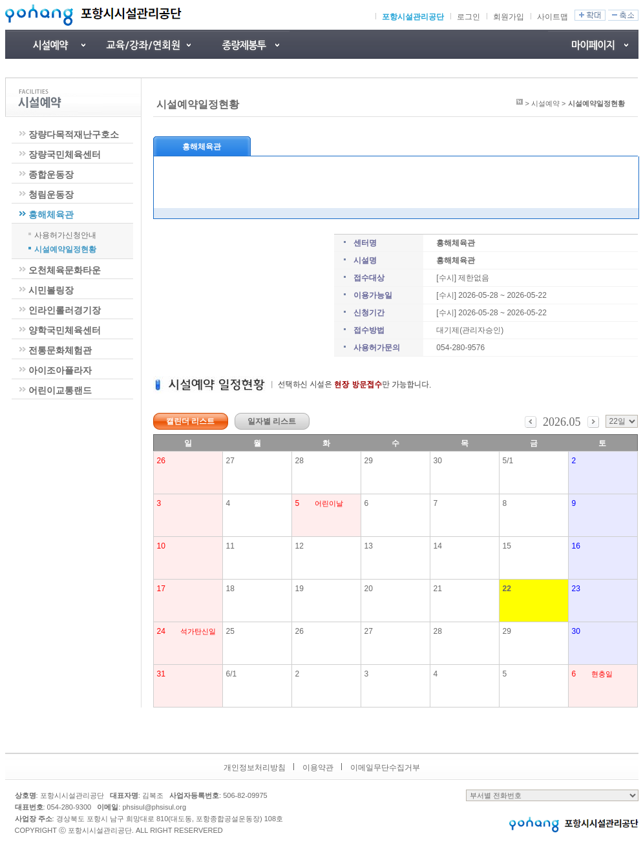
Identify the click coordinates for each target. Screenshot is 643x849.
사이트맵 (552, 16)
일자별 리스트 (272, 421)
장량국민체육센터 (64, 154)
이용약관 (317, 767)
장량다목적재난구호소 (73, 134)
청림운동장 (51, 194)
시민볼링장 (51, 290)
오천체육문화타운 (64, 270)
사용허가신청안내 (65, 234)
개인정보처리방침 (255, 767)
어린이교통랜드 (60, 390)
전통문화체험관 (60, 350)
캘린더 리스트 (190, 421)
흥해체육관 (51, 214)
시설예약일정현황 (65, 249)
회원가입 (508, 16)
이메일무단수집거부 (385, 767)
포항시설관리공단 (413, 16)
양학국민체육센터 (64, 330)
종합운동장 (51, 174)
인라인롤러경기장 (64, 310)
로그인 (468, 16)
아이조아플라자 (60, 370)
